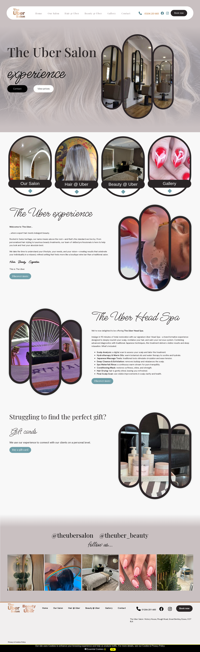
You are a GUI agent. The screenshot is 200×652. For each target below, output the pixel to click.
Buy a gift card (20, 449)
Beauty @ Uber (92, 608)
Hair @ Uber (74, 608)
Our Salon (58, 608)
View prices (44, 89)
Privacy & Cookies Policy (17, 642)
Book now (179, 13)
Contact (17, 89)
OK (112, 649)
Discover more (20, 276)
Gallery (108, 608)
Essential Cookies (95, 649)
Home (45, 608)
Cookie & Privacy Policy (153, 646)
